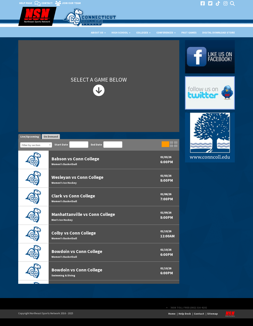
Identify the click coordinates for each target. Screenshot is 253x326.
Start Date (71, 144)
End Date (106, 144)
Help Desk (185, 313)
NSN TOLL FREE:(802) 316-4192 (189, 307)
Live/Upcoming (29, 136)
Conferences (166, 32)
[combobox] (36, 145)
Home (172, 313)
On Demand (51, 136)
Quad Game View (173, 144)
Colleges (143, 32)
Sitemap (212, 313)
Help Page (25, 3)
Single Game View (165, 144)
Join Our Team (71, 3)
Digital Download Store (218, 32)
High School (120, 32)
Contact (47, 3)
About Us (98, 32)
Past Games (189, 32)
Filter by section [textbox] (31, 145)
